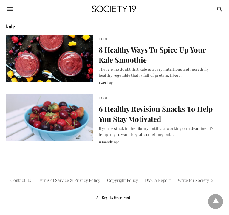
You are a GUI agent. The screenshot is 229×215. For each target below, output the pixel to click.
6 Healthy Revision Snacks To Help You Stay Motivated (156, 114)
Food (104, 39)
